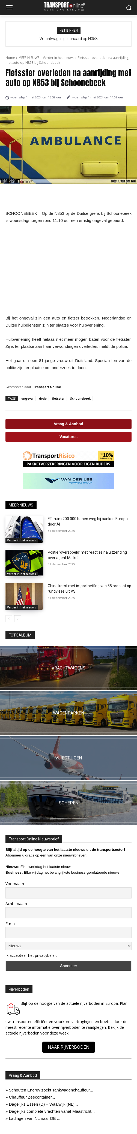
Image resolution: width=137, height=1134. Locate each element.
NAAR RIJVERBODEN (69, 1047)
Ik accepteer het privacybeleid (31, 955)
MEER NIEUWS (29, 57)
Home (10, 57)
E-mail (10, 923)
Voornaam (14, 883)
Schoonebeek (80, 398)
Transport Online (47, 387)
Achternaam (16, 903)
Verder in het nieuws (58, 57)
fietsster (58, 398)
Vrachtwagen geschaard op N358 (68, 39)
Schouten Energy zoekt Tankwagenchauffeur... (51, 1090)
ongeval (27, 398)
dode (43, 398)
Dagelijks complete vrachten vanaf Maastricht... (52, 1111)
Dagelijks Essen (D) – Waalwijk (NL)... (43, 1104)
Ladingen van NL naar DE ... (35, 1118)
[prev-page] (8, 618)
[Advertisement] (68, 269)
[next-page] (17, 618)
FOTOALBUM (20, 635)
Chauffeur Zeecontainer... (32, 1097)
